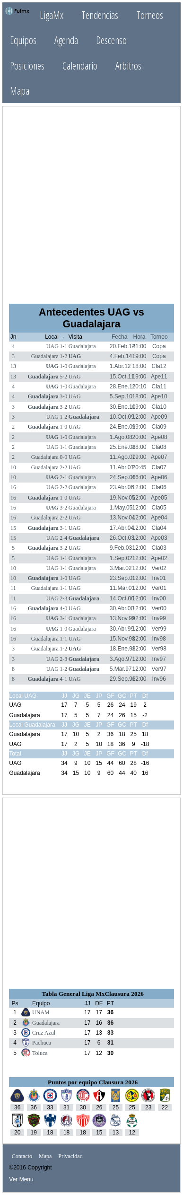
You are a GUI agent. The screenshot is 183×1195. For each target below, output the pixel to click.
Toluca (39, 1053)
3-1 (63, 528)
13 (13, 366)
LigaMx (51, 15)
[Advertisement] (91, 204)
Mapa (19, 90)
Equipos (23, 40)
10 (13, 467)
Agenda (66, 40)
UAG (52, 346)
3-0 (63, 396)
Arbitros (128, 65)
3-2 (63, 407)
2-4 (63, 538)
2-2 (63, 467)
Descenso (111, 40)
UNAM (41, 1012)
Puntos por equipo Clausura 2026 (93, 1082)
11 (13, 588)
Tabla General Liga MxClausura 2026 (93, 993)
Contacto (22, 1156)
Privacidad (70, 1156)
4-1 (63, 679)
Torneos (149, 15)
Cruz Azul (43, 1032)
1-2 (63, 356)
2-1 (63, 477)
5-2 (63, 376)
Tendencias (99, 15)
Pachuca (41, 1042)
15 (13, 528)
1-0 (63, 366)
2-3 (63, 598)
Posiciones (27, 65)
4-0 (63, 608)
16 (13, 487)
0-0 (63, 457)
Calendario (79, 65)
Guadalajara (82, 346)
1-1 (63, 346)
